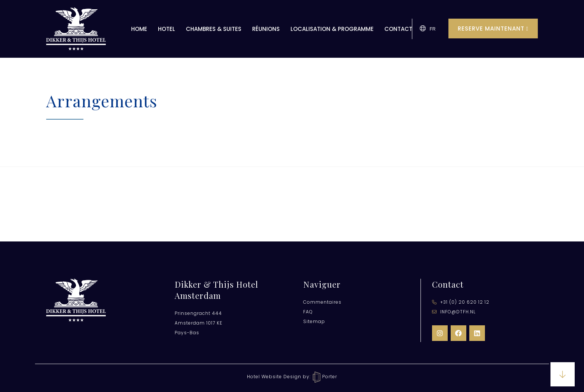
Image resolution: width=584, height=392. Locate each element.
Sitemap (314, 321)
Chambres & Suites (213, 29)
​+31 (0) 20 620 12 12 (460, 302)
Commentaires (322, 302)
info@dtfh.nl (454, 312)
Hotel (166, 29)
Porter (325, 376)
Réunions (266, 29)
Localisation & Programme (332, 29)
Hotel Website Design (274, 376)
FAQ (308, 312)
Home (139, 29)
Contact (398, 29)
